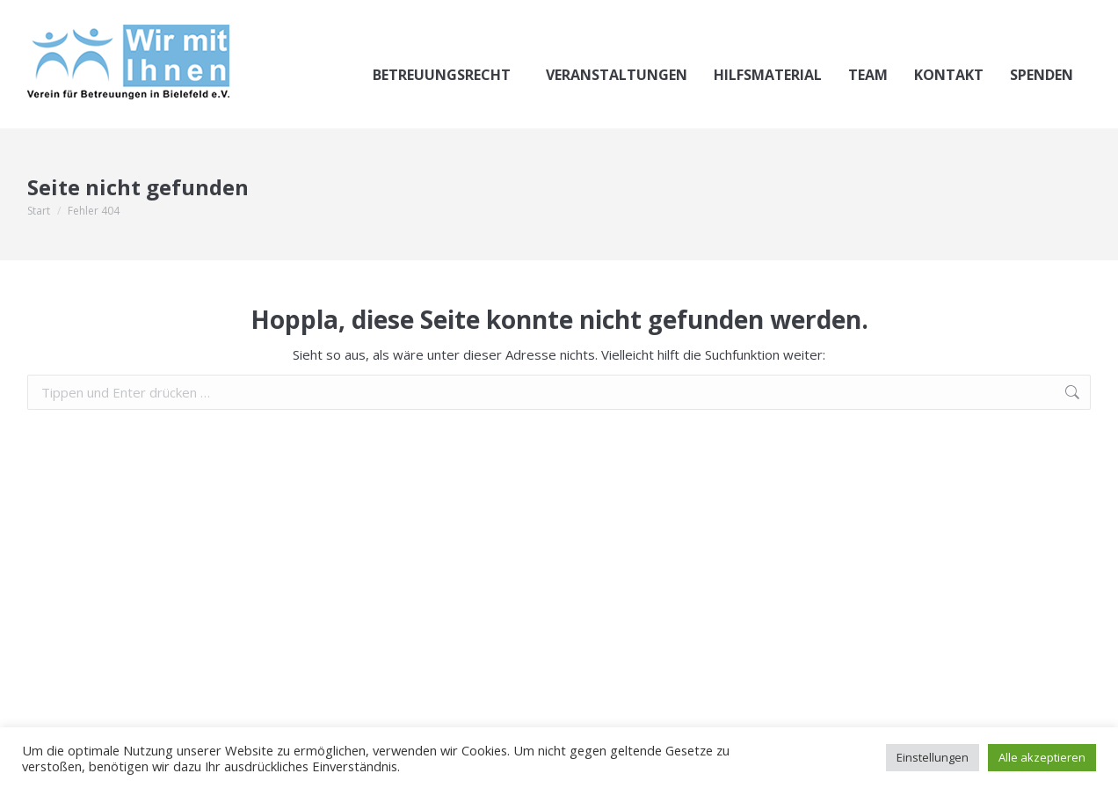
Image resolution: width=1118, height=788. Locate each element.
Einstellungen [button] (933, 757)
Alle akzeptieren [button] (1041, 757)
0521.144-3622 (91, 16)
